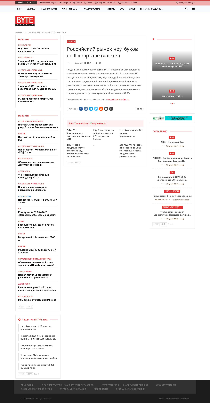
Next (77, 163)
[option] (172, 73)
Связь (132, 9)
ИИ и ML (111, 9)
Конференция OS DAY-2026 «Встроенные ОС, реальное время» (37, 213)
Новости (71, 41)
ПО (18, 9)
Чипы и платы (69, 9)
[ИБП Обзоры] (172, 118)
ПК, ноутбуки (24, 45)
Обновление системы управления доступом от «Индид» (36, 163)
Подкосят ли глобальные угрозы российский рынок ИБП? (172, 65)
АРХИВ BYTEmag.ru (166, 385)
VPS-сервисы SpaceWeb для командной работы (33, 176)
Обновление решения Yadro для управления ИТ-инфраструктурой (36, 263)
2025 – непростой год (172, 142)
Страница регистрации (73, 389)
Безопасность (49, 9)
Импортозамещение (48, 3)
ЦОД (122, 9)
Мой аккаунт (101, 389)
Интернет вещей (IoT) (151, 9)
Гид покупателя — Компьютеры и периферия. (68, 385)
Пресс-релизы (25, 58)
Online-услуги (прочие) (173, 207)
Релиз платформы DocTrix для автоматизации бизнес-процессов (37, 288)
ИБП (172, 59)
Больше (172, 9)
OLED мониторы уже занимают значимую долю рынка (35, 75)
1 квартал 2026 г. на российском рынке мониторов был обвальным (37, 62)
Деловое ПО (24, 171)
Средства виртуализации (31, 146)
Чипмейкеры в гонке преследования (172, 196)
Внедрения (65, 3)
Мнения (77, 3)
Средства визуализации (30, 70)
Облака (31, 9)
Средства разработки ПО (30, 121)
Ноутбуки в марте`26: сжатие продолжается (33, 50)
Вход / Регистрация (185, 3)
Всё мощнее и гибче (172, 96)
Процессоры (24, 196)
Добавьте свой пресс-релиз (36, 389)
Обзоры (88, 3)
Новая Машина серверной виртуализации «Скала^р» (32, 188)
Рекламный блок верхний (130, 389)
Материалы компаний (105, 3)
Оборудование (92, 9)
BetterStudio (184, 399)
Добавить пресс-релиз (127, 3)
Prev (70, 163)
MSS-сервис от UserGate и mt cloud (37, 300)
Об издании (27, 385)
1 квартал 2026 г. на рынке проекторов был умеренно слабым (37, 87)
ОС (19, 209)
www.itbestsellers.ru (118, 99)
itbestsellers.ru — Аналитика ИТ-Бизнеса (125, 385)
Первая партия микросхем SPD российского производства (35, 276)
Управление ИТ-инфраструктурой (34, 259)
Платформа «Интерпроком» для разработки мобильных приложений (38, 126)
